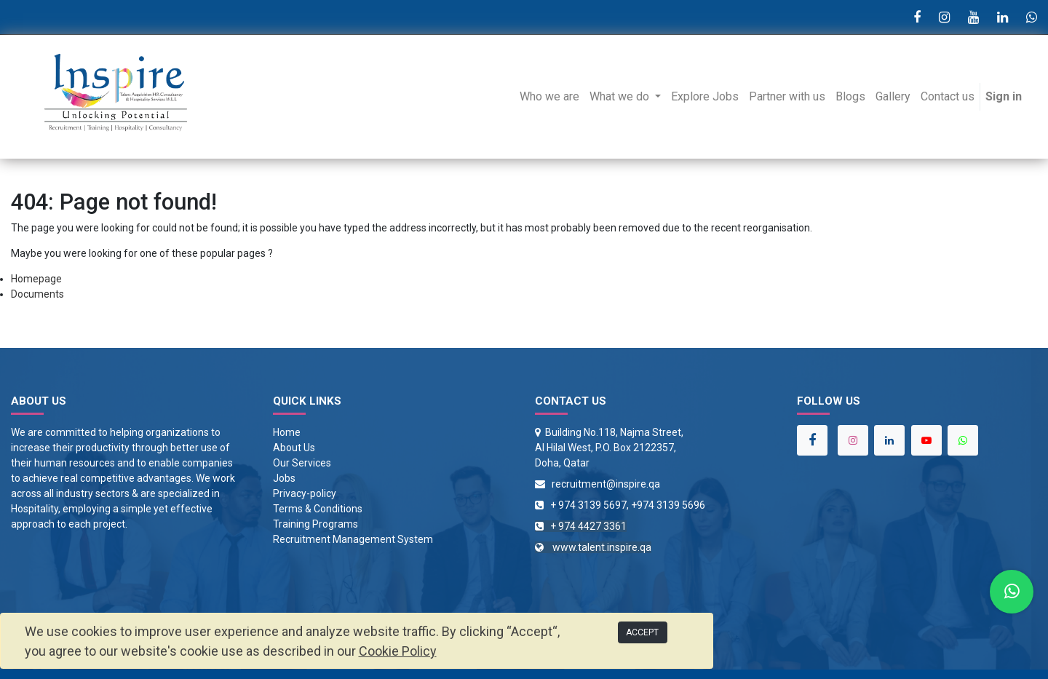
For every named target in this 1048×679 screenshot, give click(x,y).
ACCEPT (642, 632)
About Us (294, 447)
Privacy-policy (304, 493)
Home (287, 432)
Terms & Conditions (317, 509)
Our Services (302, 463)
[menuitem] (549, 97)
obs (287, 478)
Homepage (36, 279)
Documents (37, 294)
